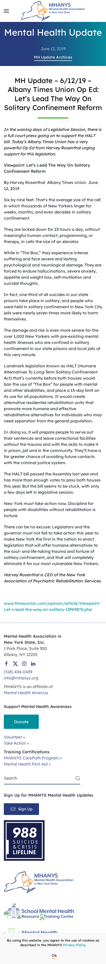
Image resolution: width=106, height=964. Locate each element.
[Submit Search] (77, 778)
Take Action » (16, 743)
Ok (54, 955)
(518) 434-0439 (18, 671)
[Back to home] (53, 11)
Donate (21, 721)
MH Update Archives (53, 57)
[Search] (42, 778)
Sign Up (21, 809)
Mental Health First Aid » (27, 764)
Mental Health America (26, 692)
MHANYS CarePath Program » (33, 757)
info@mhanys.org (21, 677)
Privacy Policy (74, 945)
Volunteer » (14, 737)
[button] (6, 11)
